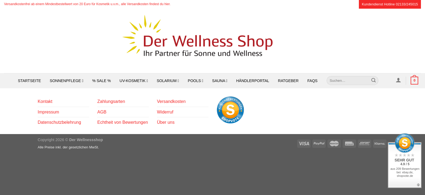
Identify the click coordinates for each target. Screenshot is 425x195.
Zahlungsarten (111, 101)
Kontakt (45, 101)
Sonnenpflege (66, 81)
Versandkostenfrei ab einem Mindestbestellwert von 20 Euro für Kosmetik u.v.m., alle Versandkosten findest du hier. (87, 4)
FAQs (312, 81)
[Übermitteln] (373, 80)
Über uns (166, 122)
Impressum (48, 112)
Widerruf (165, 112)
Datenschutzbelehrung (59, 122)
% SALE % (101, 81)
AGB (102, 112)
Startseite (29, 81)
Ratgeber (288, 81)
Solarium (168, 81)
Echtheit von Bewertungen (122, 122)
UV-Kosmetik (134, 81)
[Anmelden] (398, 80)
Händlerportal (252, 81)
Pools (195, 81)
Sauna (219, 81)
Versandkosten (171, 101)
